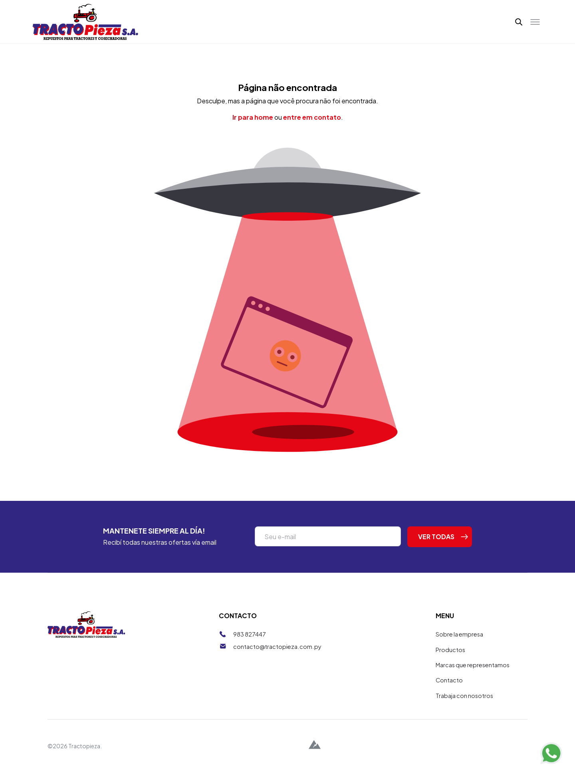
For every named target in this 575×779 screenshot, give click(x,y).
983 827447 (249, 641)
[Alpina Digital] (315, 753)
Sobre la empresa (461, 641)
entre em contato (312, 124)
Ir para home (252, 124)
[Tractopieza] (85, 25)
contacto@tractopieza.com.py (277, 653)
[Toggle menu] (535, 26)
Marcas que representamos (475, 672)
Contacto (449, 687)
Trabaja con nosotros (465, 702)
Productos (451, 656)
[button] (518, 25)
